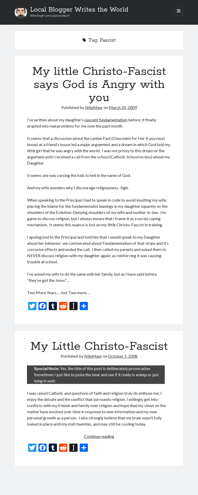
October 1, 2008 (122, 356)
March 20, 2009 (123, 107)
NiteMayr (94, 107)
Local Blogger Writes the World (79, 10)
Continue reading (99, 436)
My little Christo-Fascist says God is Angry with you (99, 84)
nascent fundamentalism (106, 119)
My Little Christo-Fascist (99, 346)
